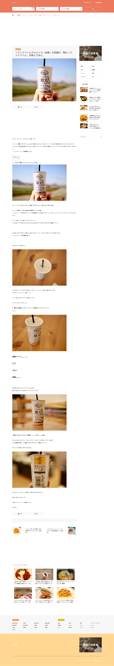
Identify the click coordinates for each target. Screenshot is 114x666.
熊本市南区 (25, 625)
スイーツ (81, 627)
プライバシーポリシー (16, 640)
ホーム (13, 638)
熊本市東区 (47, 623)
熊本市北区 (36, 623)
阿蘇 (46, 627)
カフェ (82, 69)
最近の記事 (85, 84)
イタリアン (83, 77)
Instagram (12, 661)
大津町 (35, 627)
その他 (18, 49)
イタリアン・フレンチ (95, 623)
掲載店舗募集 (98, 2)
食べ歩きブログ (87, 2)
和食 (82, 66)
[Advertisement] (57, 31)
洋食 (93, 66)
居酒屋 (93, 69)
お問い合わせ (15, 642)
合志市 (24, 623)
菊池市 (46, 625)
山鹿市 (35, 625)
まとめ (92, 627)
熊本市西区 (14, 625)
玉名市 (13, 627)
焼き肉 (70, 627)
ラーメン (83, 73)
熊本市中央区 (15, 623)
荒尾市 (24, 627)
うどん (81, 625)
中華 (93, 73)
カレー (93, 77)
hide (18, 157)
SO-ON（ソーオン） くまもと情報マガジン (91, 660)
